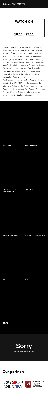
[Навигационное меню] (43, 4)
